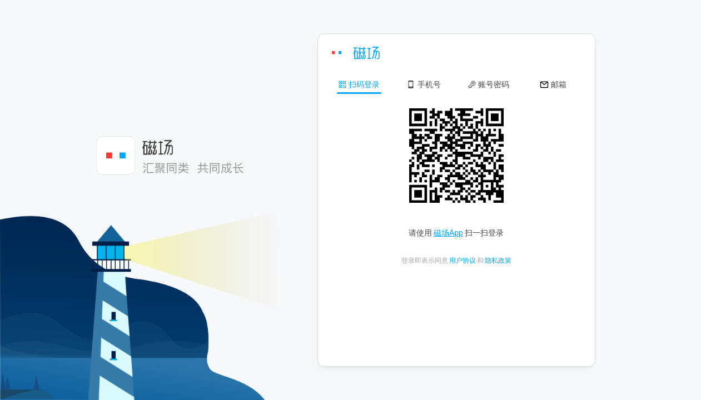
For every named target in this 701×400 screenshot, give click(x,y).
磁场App (448, 232)
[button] (359, 84)
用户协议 (462, 260)
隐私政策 (498, 260)
